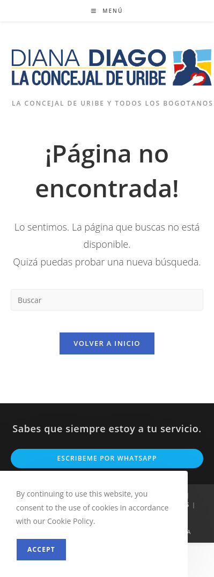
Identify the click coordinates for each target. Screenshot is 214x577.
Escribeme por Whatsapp (107, 458)
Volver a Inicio (106, 343)
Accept (41, 549)
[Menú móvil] (107, 10)
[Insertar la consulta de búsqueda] (107, 299)
